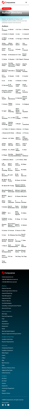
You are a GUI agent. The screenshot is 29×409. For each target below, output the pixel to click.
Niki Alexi (24, 196)
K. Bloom (4, 149)
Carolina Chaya (4, 64)
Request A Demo (6, 393)
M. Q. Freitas (10, 180)
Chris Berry (11, 70)
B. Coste (18, 49)
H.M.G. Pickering (4, 123)
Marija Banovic (23, 185)
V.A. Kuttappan (5, 251)
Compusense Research (7, 348)
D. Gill (17, 76)
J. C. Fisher (5, 129)
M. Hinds (23, 169)
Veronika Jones (10, 251)
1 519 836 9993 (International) (9, 282)
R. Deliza (23, 213)
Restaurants (5, 326)
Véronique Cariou (18, 251)
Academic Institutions (7, 339)
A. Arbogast (4, 29)
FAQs (3, 365)
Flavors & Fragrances (7, 316)
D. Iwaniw (25, 76)
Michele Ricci (4, 196)
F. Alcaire (4, 104)
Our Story (4, 378)
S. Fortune (11, 230)
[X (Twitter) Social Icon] (5, 405)
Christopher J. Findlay (19, 70)
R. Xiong (17, 219)
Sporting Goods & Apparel (8, 331)
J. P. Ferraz (26, 133)
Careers (4, 383)
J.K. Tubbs (11, 138)
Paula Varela (17, 207)
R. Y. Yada (24, 219)
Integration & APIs (6, 298)
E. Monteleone (11, 98)
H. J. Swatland (4, 117)
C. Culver (4, 59)
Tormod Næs (17, 245)
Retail (3, 328)
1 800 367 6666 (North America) (10, 279)
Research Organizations (8, 341)
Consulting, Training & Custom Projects (11, 305)
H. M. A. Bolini (18, 117)
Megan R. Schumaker (11, 191)
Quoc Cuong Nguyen (17, 213)
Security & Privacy (6, 308)
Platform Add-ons (6, 300)
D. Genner (11, 76)
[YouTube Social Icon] (8, 405)
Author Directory (6, 372)
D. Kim (10, 80)
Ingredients (5, 321)
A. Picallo (11, 38)
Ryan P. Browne (17, 225)
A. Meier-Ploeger (4, 38)
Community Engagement (8, 388)
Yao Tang (24, 256)
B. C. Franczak (11, 49)
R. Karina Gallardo (4, 219)
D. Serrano (5, 85)
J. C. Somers (11, 129)
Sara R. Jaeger (23, 235)
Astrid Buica (3, 49)
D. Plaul (25, 80)
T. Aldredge (18, 240)
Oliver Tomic (3, 201)
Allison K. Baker (10, 44)
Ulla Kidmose (23, 245)
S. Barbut (24, 225)
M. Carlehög (4, 169)
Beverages (4, 313)
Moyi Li (10, 196)
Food (3, 318)
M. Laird (10, 175)
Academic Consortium (7, 350)
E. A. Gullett (4, 98)
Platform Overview (6, 288)
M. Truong (11, 185)
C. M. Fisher (19, 59)
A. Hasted (11, 34)
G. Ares (18, 104)
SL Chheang (11, 235)
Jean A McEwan (18, 138)
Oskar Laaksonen (11, 201)
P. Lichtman (18, 201)
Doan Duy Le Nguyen (5, 91)
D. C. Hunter (4, 76)
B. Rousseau (11, 54)
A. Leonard (26, 34)
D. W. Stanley (10, 85)
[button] (26, 2)
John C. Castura (18, 144)
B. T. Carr (18, 54)
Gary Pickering (11, 111)
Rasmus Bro (4, 225)
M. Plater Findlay (4, 180)
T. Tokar (23, 240)
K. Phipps (4, 155)
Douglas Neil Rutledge (18, 91)
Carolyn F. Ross (18, 64)
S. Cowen (4, 230)
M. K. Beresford (5, 175)
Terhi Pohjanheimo (11, 245)
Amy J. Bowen (18, 44)
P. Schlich (4, 207)
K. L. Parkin (11, 149)
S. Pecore (18, 230)
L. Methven (5, 159)
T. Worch (4, 246)
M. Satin (23, 180)
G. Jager (4, 111)
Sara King (18, 235)
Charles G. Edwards (5, 70)
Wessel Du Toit (23, 251)
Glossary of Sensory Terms (8, 367)
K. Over (25, 149)
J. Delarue (18, 129)
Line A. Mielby (10, 164)
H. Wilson (25, 117)
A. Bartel (10, 29)
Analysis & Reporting (7, 293)
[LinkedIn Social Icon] (3, 405)
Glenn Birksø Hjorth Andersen (18, 111)
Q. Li (9, 213)
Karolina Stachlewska (12, 155)
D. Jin (3, 80)
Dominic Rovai (10, 91)
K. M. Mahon (18, 149)
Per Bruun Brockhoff (24, 207)
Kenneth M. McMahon (19, 155)
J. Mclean (18, 133)
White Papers (5, 353)
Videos (3, 357)
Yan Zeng (18, 256)
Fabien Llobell (10, 104)
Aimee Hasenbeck (5, 44)
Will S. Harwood (4, 256)
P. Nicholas (23, 201)
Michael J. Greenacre (18, 191)
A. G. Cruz (18, 29)
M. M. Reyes (17, 175)
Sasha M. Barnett (4, 240)
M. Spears (5, 185)
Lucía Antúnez (17, 164)
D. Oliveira (19, 80)
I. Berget (18, 123)
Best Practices (5, 362)
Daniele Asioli (18, 85)
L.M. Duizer (4, 164)
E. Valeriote (19, 98)
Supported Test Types (7, 370)
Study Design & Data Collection (9, 290)
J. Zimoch (4, 138)
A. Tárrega (19, 38)
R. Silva (10, 219)
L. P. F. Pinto (19, 159)
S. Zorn (4, 235)
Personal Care (5, 323)
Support (4, 390)
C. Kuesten (11, 59)
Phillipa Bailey (4, 213)
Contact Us (4, 385)
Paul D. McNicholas (11, 207)
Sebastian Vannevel (11, 240)
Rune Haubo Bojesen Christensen (11, 225)
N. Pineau (18, 196)
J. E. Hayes (25, 129)
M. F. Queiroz (17, 169)
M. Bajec (23, 164)
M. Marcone (23, 175)
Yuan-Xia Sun (4, 261)
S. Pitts (23, 230)
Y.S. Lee (10, 256)
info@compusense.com (7, 277)
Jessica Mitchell (10, 144)
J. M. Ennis (11, 133)
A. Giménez (26, 29)
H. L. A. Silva (11, 117)
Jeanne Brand (4, 144)
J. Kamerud (5, 133)
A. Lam (18, 34)
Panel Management (6, 295)
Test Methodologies (7, 303)
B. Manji (4, 54)
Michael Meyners (23, 191)
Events (3, 355)
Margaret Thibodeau (18, 185)
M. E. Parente (10, 169)
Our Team (4, 380)
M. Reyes (17, 180)
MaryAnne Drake (5, 191)
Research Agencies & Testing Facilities (11, 333)
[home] (8, 2)
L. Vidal (25, 159)
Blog (3, 360)
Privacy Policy (5, 402)
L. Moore (10, 159)
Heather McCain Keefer (10, 124)
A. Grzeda (5, 34)
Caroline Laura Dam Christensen (11, 65)
